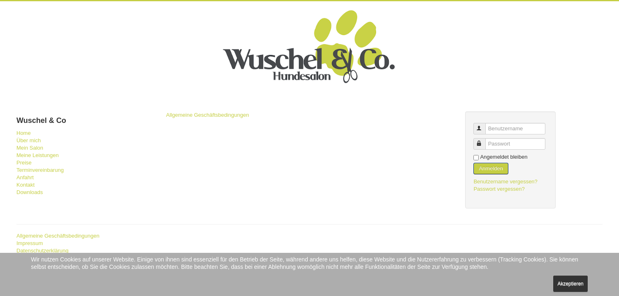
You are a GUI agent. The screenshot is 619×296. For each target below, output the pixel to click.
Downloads (29, 192)
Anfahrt (25, 177)
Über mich (28, 140)
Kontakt (25, 185)
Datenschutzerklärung (42, 250)
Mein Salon (29, 148)
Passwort (483, 140)
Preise (24, 163)
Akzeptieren (570, 284)
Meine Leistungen (37, 155)
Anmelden (491, 168)
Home (23, 133)
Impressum (29, 243)
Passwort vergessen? (498, 189)
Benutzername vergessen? (505, 181)
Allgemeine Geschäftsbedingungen (207, 115)
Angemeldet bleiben (503, 157)
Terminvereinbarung (40, 170)
